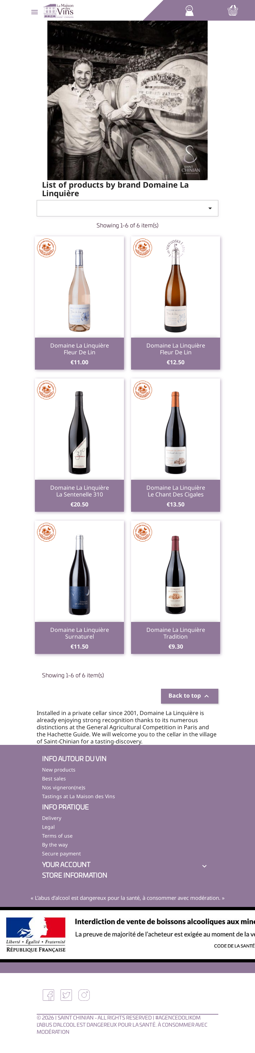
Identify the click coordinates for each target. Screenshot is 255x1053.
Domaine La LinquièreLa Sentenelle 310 (79, 491)
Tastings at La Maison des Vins (78, 796)
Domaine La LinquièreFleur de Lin (79, 349)
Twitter (66, 995)
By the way (55, 844)
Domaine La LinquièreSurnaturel (79, 633)
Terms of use (57, 835)
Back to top (189, 696)
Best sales (54, 778)
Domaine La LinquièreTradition (175, 633)
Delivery (51, 818)
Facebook (48, 995)
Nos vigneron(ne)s (63, 787)
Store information (74, 876)
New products (59, 769)
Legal (48, 826)
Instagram (84, 995)
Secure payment (61, 853)
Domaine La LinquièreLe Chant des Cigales (175, 491)
